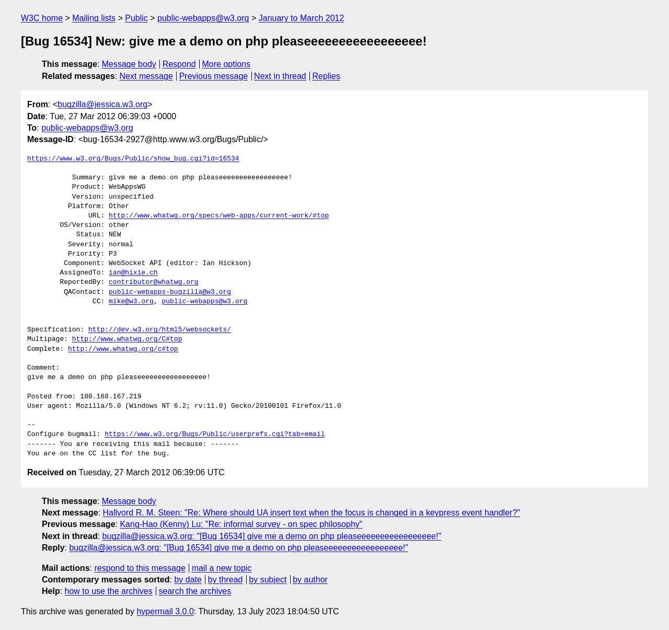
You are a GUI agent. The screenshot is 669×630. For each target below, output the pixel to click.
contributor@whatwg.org (154, 282)
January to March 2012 (301, 18)
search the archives (195, 591)
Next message (146, 76)
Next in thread (280, 76)
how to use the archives (109, 591)
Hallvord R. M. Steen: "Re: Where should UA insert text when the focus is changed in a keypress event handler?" (311, 512)
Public (136, 18)
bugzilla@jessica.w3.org (102, 104)
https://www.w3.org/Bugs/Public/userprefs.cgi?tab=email (215, 434)
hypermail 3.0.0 (164, 611)
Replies (326, 76)
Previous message (213, 76)
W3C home (42, 18)
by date (187, 579)
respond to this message (139, 568)
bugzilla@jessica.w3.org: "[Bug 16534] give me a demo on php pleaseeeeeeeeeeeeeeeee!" (272, 536)
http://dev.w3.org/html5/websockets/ (159, 330)
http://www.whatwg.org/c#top (123, 349)
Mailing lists (94, 18)
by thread (225, 579)
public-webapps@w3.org (203, 18)
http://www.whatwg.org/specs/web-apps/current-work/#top (219, 216)
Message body (129, 64)
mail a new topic (222, 568)
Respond (179, 64)
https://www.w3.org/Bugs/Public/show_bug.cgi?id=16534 (133, 159)
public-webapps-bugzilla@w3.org (170, 292)
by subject (267, 579)
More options (226, 64)
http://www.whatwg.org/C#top (127, 339)
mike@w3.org (131, 301)
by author (310, 579)
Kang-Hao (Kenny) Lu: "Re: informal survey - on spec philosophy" (241, 524)
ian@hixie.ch (133, 273)
